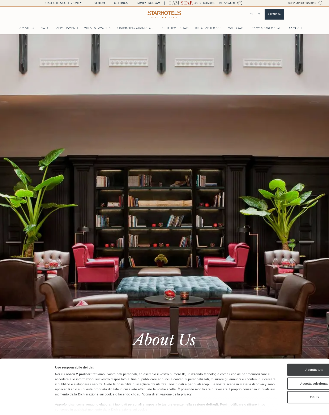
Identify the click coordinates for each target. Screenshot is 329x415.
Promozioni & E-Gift (267, 27)
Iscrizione (209, 3)
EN (251, 14)
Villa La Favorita (97, 27)
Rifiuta (294, 381)
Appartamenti (67, 27)
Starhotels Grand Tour (136, 27)
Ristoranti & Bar (208, 27)
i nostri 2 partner (77, 358)
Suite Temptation (175, 27)
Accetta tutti (294, 354)
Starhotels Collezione (62, 3)
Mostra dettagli (220, 406)
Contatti (296, 27)
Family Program (148, 3)
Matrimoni (236, 27)
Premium (99, 3)
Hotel (45, 27)
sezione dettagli (205, 393)
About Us (27, 27)
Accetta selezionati (294, 368)
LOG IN (197, 3)
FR (259, 14)
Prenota (274, 14)
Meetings (121, 3)
